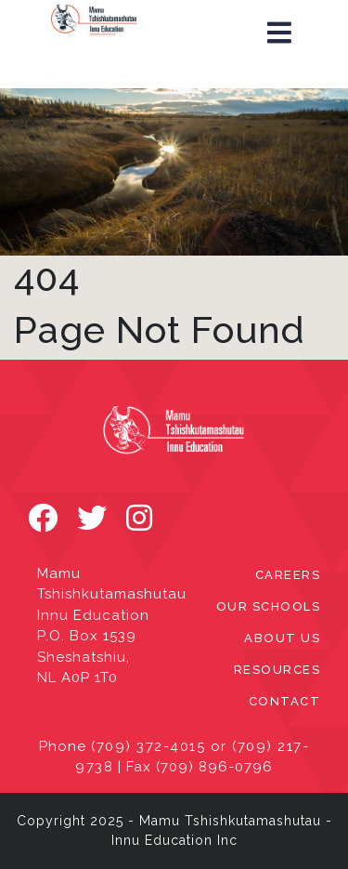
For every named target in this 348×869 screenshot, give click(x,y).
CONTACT (285, 701)
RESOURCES (277, 670)
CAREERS (288, 575)
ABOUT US (282, 638)
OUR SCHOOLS (268, 606)
